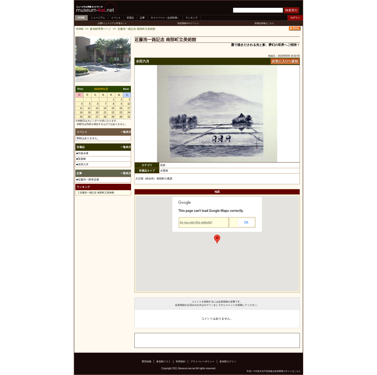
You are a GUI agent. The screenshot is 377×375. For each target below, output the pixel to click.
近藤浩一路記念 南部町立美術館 (136, 28)
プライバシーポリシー (202, 361)
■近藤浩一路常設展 (87, 179)
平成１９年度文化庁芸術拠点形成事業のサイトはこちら (273, 371)
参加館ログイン (228, 361)
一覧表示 (125, 131)
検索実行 (291, 10)
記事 (142, 17)
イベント (116, 17)
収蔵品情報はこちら (264, 23)
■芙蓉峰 (81, 158)
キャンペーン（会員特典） (165, 17)
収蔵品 (130, 17)
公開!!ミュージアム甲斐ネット (112, 23)
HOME (81, 17)
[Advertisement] (191, 340)
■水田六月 (82, 164)
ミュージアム (98, 17)
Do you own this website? (196, 222)
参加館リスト (163, 361)
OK (246, 222)
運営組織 (146, 361)
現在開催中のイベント (188, 23)
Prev (80, 88)
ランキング (192, 17)
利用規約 (180, 361)
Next (126, 88)
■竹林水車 (82, 153)
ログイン (295, 17)
